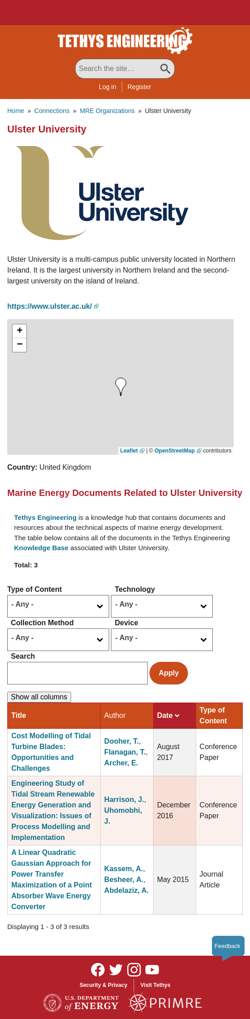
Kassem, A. (123, 869)
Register (139, 86)
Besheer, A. (124, 879)
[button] (97, 192)
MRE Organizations (107, 110)
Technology (135, 589)
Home (15, 110)
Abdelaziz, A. (126, 890)
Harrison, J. (124, 799)
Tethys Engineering (45, 517)
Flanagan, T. (125, 752)
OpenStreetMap (174, 451)
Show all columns (39, 697)
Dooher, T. (121, 741)
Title (18, 715)
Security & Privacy (103, 985)
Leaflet (129, 451)
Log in (107, 86)
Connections (52, 110)
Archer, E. (121, 763)
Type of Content (34, 589)
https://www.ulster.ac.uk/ (49, 306)
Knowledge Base (41, 548)
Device (126, 623)
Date (168, 715)
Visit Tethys (155, 985)
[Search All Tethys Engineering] (125, 69)
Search (23, 656)
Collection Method (42, 623)
